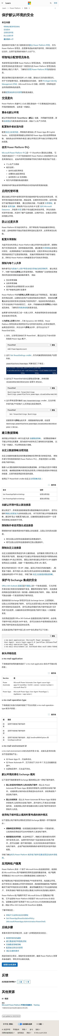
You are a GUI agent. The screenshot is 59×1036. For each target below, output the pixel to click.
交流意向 (7, 29)
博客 (23, 1029)
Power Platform (15, 8)
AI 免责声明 (6, 1029)
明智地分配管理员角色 (12, 26)
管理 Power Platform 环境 (38, 69)
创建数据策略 (35, 438)
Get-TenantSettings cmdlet (20, 355)
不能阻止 (28, 585)
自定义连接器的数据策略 (43, 574)
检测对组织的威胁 (13, 938)
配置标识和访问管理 (14, 947)
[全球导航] (2, 3)
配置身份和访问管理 (13, 92)
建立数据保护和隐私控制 (16, 941)
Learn (4, 8)
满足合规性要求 (12, 951)
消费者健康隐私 (7, 1033)
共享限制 (48, 203)
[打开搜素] (50, 3)
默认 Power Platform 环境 (39, 45)
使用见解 (11, 206)
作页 (20, 209)
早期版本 (16, 1029)
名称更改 (7, 121)
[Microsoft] (29, 3)
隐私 (37, 1029)
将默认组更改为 (11, 513)
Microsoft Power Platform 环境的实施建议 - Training (20, 1005)
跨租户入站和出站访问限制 (17, 915)
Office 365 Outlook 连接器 (12, 585)
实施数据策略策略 (13, 944)
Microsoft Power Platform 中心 (14, 152)
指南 (25, 8)
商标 (28, 1033)
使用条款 (20, 1033)
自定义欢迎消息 (11, 132)
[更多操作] (55, 8)
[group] (31, 393)
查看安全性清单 (9, 964)
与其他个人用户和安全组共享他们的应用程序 (29, 268)
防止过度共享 (8, 36)
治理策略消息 (35, 478)
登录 (55, 3)
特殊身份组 (23, 307)
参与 (31, 1029)
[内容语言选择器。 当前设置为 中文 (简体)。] (8, 1024)
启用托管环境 (8, 32)
